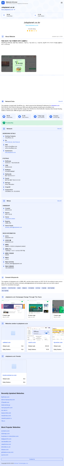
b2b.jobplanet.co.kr (10, 152)
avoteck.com (5, 431)
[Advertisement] (31, 50)
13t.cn (3, 421)
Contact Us (32, 459)
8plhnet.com (5, 397)
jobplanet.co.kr (55, 105)
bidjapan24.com (6, 439)
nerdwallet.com (6, 441)
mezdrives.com (6, 415)
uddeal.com (6, 342)
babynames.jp (5, 405)
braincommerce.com (9, 375)
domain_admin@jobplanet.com (13, 227)
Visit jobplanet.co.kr (8, 9)
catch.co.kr (32, 342)
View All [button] (60, 101)
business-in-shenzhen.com (9, 436)
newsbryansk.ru (6, 418)
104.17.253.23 (8, 142)
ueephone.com (6, 444)
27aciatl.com (5, 402)
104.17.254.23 (16, 142)
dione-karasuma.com (8, 399)
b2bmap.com (5, 433)
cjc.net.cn (4, 410)
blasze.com (4, 449)
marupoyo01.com (6, 407)
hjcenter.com (58, 342)
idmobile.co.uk (5, 447)
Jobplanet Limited (10, 218)
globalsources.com (7, 452)
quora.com (4, 455)
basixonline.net (6, 413)
